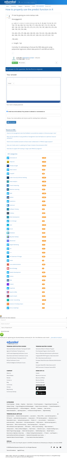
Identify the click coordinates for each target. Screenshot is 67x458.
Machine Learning (14, 189)
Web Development (14, 217)
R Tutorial (46, 433)
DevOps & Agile (14, 165)
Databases (39, 408)
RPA (11, 280)
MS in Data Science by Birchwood (43, 358)
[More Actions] (56, 63)
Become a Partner (40, 380)
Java (11, 225)
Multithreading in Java (40, 431)
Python (11, 197)
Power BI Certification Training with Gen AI (16, 358)
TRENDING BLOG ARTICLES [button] (32, 414)
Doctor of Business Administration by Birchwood (47, 353)
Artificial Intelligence (24, 408)
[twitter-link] (54, 447)
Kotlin (11, 260)
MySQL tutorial (39, 422)
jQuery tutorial (19, 422)
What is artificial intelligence (21, 428)
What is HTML (40, 416)
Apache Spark (13, 296)
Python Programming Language (13, 431)
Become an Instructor (41, 375)
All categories (12, 154)
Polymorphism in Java (11, 420)
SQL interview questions (29, 422)
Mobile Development (15, 272)
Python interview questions (28, 431)
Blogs (47, 6)
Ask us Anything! (14, 308)
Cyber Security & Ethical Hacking (18, 177)
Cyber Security (47, 408)
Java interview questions (50, 416)
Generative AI (13, 157)
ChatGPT (12, 173)
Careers (37, 373)
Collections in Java (41, 428)
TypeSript (12, 288)
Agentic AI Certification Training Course (16, 351)
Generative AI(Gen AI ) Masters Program (45, 349)
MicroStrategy (13, 268)
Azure (11, 229)
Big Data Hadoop (14, 236)
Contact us (9, 380)
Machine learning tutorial (50, 422)
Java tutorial (33, 416)
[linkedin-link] (57, 447)
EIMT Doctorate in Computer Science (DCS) (45, 367)
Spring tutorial (31, 418)
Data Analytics (13, 181)
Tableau (12, 213)
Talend (11, 284)
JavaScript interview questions (20, 418)
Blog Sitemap (10, 389)
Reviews (8, 377)
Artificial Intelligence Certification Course (16, 362)
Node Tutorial (32, 428)
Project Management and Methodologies (25, 406)
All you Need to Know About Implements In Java (35, 437)
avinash (32, 57)
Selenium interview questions (22, 416)
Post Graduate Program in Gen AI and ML (45, 351)
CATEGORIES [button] (32, 402)
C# (10, 248)
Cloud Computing (14, 185)
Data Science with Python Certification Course (17, 355)
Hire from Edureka (40, 382)
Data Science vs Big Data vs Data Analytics (16, 433)
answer (15, 62)
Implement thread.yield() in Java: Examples (35, 435)
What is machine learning (20, 424)
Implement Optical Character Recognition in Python (16, 437)
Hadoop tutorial (10, 428)
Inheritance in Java (53, 418)
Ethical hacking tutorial (32, 424)
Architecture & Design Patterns (34, 410)
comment (22, 62)
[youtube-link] (60, 447)
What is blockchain (49, 426)
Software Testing (14, 209)
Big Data (23, 404)
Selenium (12, 205)
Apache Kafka (13, 292)
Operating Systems (22, 410)
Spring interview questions (23, 420)
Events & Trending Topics (16, 304)
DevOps (17, 404)
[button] (8, 79)
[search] (19, 2)
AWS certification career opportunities (15, 426)
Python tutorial (10, 424)
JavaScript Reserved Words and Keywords (16, 435)
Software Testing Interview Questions (34, 433)
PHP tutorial (9, 418)
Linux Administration (15, 264)
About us (9, 373)
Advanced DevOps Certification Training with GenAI (18, 349)
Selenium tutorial (10, 416)
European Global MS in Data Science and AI (46, 365)
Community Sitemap (11, 391)
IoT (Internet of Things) (16, 256)
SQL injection (42, 424)
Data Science (26, 57)
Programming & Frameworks (51, 404)
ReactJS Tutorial (50, 431)
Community (9, 384)
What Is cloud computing (37, 426)
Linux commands (42, 420)
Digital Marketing (14, 244)
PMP (11, 193)
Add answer (12, 122)
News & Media (10, 375)
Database (12, 233)
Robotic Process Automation (41, 406)
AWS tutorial (27, 426)
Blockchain (12, 240)
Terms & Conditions (11, 450)
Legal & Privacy (20, 450)
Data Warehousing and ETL (12, 408)
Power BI (12, 161)
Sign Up (59, 6)
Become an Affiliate (40, 377)
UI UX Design (13, 221)
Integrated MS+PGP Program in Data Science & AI (47, 355)
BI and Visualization (38, 404)
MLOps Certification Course (13, 360)
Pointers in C (34, 420)
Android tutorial (51, 420)
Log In (53, 6)
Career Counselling (15, 300)
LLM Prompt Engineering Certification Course (17, 353)
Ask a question (40, 6)
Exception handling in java (52, 428)
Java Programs (53, 433)
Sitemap (8, 387)
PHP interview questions (41, 418)
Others (11, 276)
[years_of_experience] (33, 327)
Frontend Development (54, 406)
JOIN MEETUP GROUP (56, 337)
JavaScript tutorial (10, 422)
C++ (11, 252)
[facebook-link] (51, 447)
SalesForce (12, 201)
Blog (8, 382)
